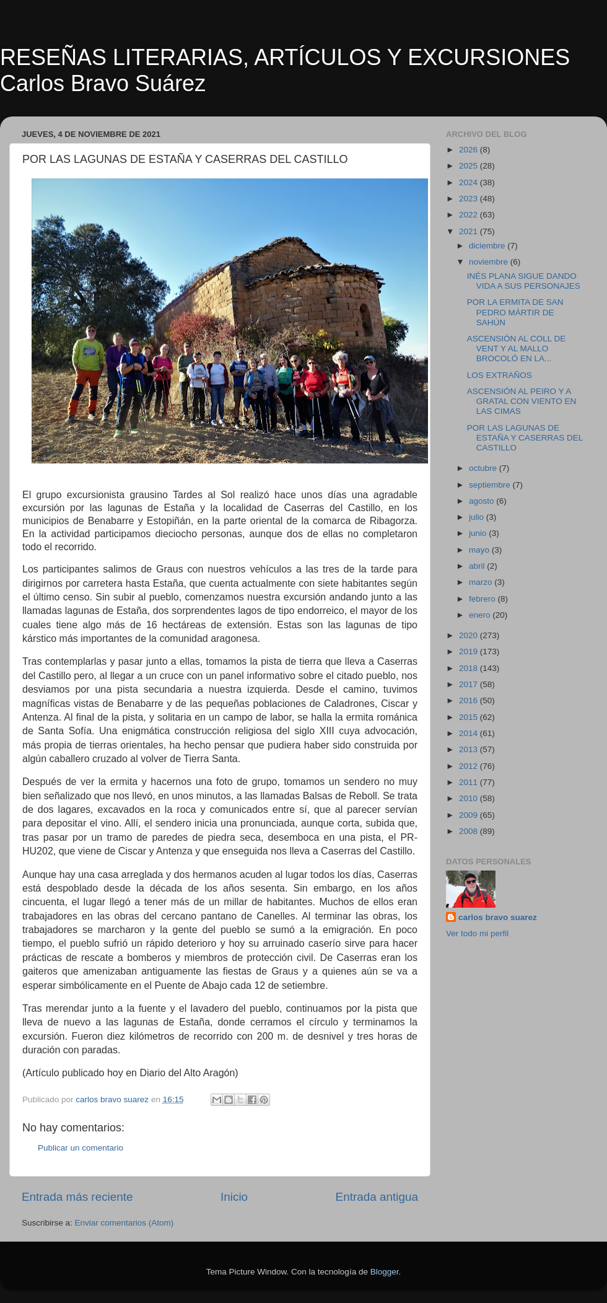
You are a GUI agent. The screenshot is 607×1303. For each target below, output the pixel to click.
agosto (482, 501)
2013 (469, 749)
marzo (481, 582)
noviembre (489, 261)
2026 (469, 149)
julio (477, 517)
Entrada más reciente (77, 1196)
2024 (469, 182)
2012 (469, 766)
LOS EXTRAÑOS (499, 375)
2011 (469, 782)
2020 (469, 635)
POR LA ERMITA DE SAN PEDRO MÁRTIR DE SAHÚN (515, 312)
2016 (469, 700)
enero (480, 615)
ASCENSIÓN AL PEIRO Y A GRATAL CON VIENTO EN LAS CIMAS (522, 401)
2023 (469, 198)
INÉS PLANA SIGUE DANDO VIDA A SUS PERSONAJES (523, 281)
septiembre (491, 484)
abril (478, 566)
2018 (469, 668)
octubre (484, 468)
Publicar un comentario (80, 1147)
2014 (469, 733)
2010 (469, 798)
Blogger (384, 1271)
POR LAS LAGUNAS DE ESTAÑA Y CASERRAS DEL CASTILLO (525, 437)
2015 (469, 717)
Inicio (234, 1196)
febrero (483, 598)
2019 (469, 651)
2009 (469, 815)
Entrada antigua (377, 1196)
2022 (469, 214)
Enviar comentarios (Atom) (124, 1222)
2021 (469, 231)
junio (479, 533)
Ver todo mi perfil (477, 933)
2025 (469, 165)
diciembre (488, 245)
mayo (480, 550)
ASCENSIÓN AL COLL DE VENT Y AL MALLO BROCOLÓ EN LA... (516, 348)
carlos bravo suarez (497, 917)
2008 (469, 831)
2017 (469, 684)
